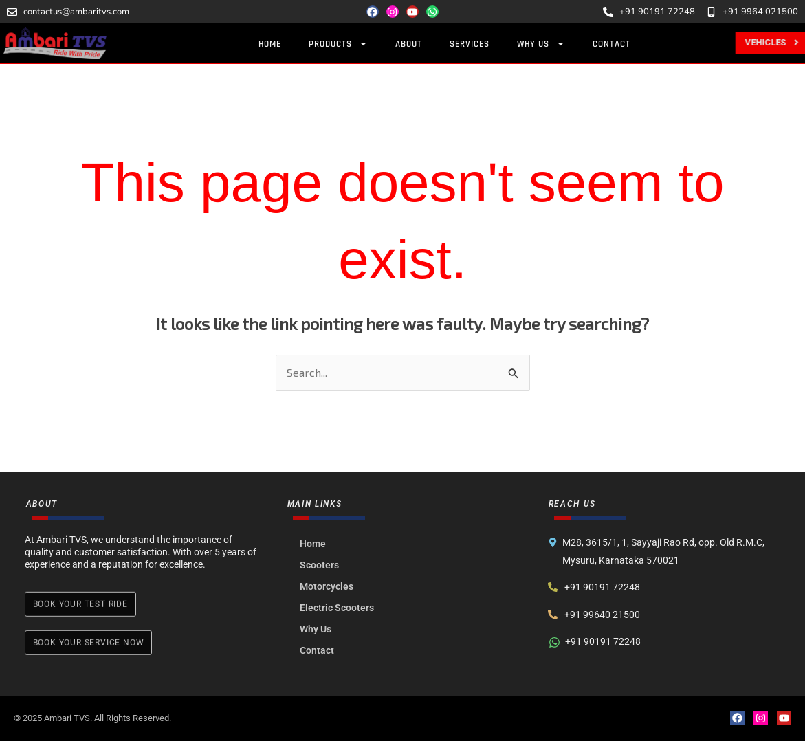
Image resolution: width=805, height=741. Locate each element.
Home (272, 43)
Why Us (543, 43)
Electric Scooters (337, 607)
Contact (613, 43)
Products (340, 43)
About (410, 43)
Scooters (320, 565)
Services (472, 43)
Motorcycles (327, 586)
